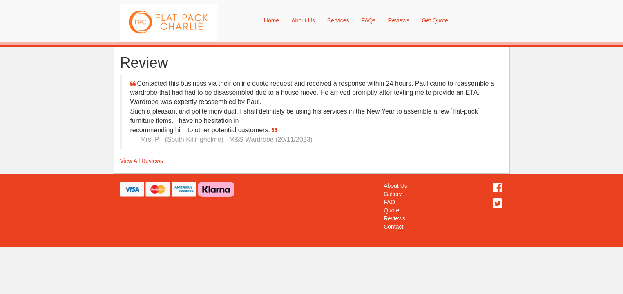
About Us (303, 20)
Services (338, 20)
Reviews (398, 20)
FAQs (368, 20)
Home (271, 20)
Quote (391, 210)
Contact (393, 226)
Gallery (393, 194)
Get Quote (435, 20)
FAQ (389, 202)
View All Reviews (141, 161)
